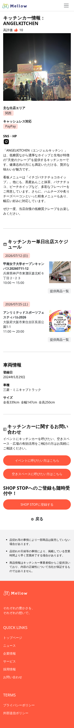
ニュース (9, 645)
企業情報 (9, 653)
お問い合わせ (12, 677)
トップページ (12, 637)
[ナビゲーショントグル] (66, 5)
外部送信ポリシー (15, 713)
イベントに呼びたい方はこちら (37, 460)
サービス (9, 661)
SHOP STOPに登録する (37, 504)
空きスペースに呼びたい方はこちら (37, 474)
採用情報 (9, 669)
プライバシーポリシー (19, 705)
